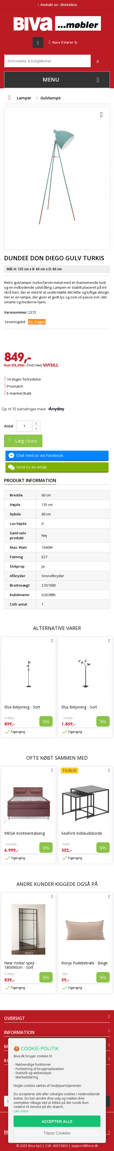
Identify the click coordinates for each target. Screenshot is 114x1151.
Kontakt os (49, 4)
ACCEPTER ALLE (57, 1121)
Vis (46, 721)
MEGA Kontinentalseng (24, 833)
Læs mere (21, 1111)
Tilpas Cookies (57, 1133)
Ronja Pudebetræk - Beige (84, 962)
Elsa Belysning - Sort (22, 707)
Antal (8, 426)
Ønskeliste (68, 4)
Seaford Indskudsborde (81, 833)
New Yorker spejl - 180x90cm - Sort (20, 965)
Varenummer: (16, 312)
